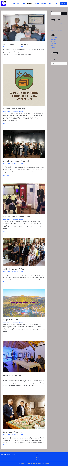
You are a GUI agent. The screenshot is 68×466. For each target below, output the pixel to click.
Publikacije (38, 3)
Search (52, 11)
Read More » (6, 57)
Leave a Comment (7, 46)
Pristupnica (45, 3)
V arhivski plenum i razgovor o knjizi (18, 216)
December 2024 (54, 39)
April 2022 (53, 47)
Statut (26, 3)
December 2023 (54, 45)
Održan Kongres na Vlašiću (14, 268)
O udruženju (38, 459)
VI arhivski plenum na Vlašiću (15, 108)
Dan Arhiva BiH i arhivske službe (17, 44)
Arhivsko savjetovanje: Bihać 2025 (17, 160)
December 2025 (54, 37)
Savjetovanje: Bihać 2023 (14, 431)
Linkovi (50, 3)
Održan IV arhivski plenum (14, 375)
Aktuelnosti (31, 3)
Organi (21, 3)
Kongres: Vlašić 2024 (12, 319)
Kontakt (56, 3)
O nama (16, 3)
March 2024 (53, 43)
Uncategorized (15, 46)
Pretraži (64, 14)
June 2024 (53, 41)
